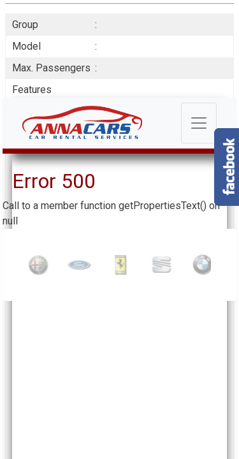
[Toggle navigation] (199, 123)
